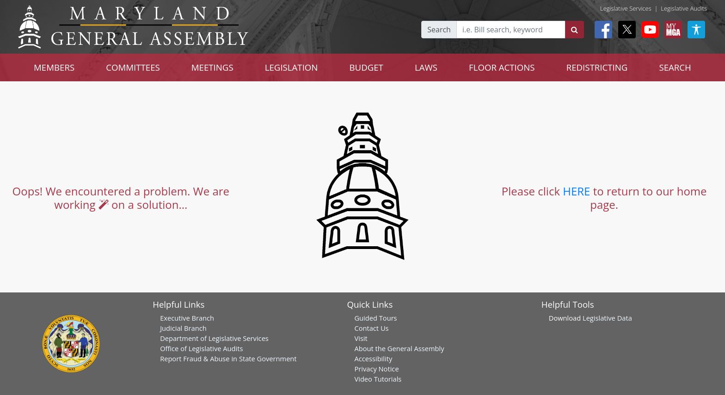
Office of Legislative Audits (201, 348)
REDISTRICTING (597, 67)
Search (439, 29)
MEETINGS (212, 67)
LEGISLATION (291, 67)
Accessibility (373, 358)
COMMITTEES (133, 67)
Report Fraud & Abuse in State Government (228, 358)
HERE (576, 191)
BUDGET (366, 67)
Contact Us (371, 328)
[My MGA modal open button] (671, 29)
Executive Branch (187, 317)
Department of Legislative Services (214, 338)
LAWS (426, 67)
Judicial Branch (183, 328)
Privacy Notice (376, 368)
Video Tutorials (377, 378)
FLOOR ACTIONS (502, 67)
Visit (360, 338)
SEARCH (675, 67)
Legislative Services (625, 8)
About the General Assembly (399, 348)
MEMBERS (54, 67)
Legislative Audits (684, 8)
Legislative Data (607, 317)
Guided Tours (375, 317)
